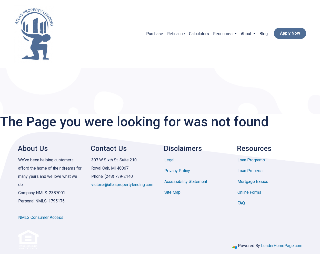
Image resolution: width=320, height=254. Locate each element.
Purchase (154, 33)
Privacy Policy (177, 170)
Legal (169, 160)
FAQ (241, 203)
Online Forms (249, 192)
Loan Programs (251, 160)
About (246, 33)
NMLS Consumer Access (40, 217)
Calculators (199, 33)
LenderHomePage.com (281, 245)
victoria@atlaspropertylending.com (122, 184)
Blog (263, 33)
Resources (223, 33)
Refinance (176, 33)
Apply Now (290, 33)
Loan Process (250, 170)
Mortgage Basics (252, 181)
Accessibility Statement (185, 181)
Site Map (172, 192)
